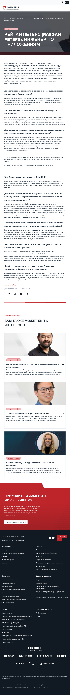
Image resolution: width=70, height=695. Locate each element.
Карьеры (4, 563)
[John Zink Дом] (11, 8)
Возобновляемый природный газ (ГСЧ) (14, 626)
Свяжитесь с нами (62, 538)
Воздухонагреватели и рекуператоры (13, 599)
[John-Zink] (5, 18)
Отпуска (38, 580)
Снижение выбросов (43, 550)
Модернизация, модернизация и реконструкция (52, 597)
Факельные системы (8, 583)
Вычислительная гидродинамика (12, 553)
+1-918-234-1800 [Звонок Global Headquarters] (20, 537)
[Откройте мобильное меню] (67, 8)
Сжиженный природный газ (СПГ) (12, 639)
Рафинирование (6, 613)
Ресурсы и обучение (16, 18)
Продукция (5, 576)
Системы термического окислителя (13, 590)
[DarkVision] (47, 663)
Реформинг (5, 632)
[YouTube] (53, 538)
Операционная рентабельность (46, 553)
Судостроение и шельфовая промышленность (17, 636)
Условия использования (31, 685)
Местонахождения (7, 560)
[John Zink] (25, 656)
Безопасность (40, 566)
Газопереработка (7, 642)
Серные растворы (7, 603)
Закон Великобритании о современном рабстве (14, 688)
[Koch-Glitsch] (44, 656)
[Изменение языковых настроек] (67, 2)
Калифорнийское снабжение (9, 685)
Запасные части (41, 583)
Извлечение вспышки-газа (10, 596)
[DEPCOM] (9, 656)
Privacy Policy (41, 685)
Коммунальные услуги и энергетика (13, 619)
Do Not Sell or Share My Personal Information (38, 688)
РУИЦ (29, 18)
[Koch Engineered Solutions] (35, 649)
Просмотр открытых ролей (16, 522)
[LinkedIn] (50, 538)
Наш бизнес (6, 546)
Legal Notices (20, 685)
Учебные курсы (41, 613)
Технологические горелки (10, 580)
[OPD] (32, 663)
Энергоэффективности (43, 560)
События (4, 556)
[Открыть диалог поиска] (62, 2)
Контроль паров (6, 586)
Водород (39, 556)
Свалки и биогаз (6, 593)
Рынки (4, 609)
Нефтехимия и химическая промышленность (16, 616)
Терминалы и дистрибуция (10, 623)
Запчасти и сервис (43, 576)
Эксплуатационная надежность (46, 569)
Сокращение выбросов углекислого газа (49, 563)
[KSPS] (61, 656)
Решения (39, 546)
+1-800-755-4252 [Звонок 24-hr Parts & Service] (20, 540)
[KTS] (20, 663)
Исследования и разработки (10, 550)
